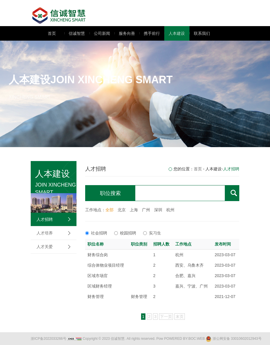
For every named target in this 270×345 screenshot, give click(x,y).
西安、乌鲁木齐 (189, 265)
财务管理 (95, 296)
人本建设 (174, 33)
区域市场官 (97, 275)
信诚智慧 (74, 33)
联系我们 (199, 33)
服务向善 (124, 33)
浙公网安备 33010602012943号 (233, 339)
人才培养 (45, 233)
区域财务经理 (99, 286)
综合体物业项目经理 (105, 265)
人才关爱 (45, 246)
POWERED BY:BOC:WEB (184, 339)
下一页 (166, 316)
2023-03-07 (225, 254)
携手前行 (149, 33)
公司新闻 (100, 33)
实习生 (152, 233)
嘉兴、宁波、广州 (191, 286)
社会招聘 (96, 233)
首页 (52, 33)
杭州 (179, 254)
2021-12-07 (225, 296)
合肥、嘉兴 (185, 275)
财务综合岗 (97, 254)
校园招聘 (125, 233)
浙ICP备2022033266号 (48, 339)
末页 (180, 316)
